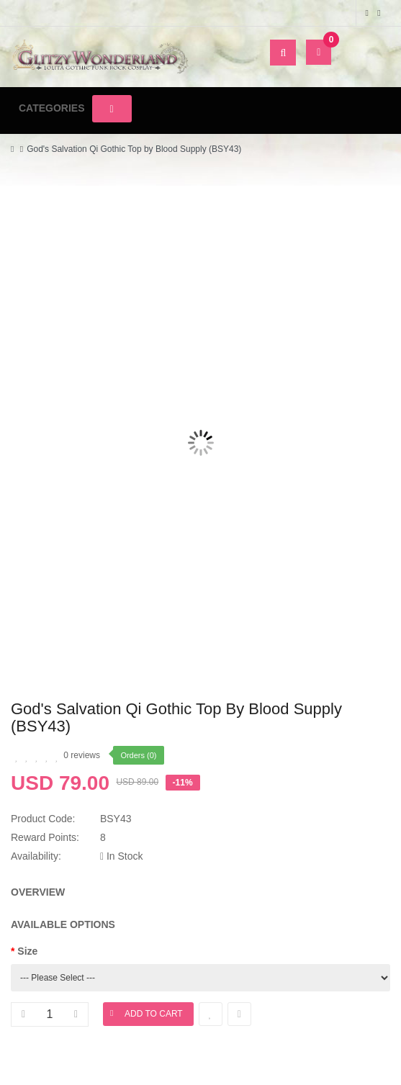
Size (27, 951)
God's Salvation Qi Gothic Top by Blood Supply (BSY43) (134, 149)
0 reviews (81, 755)
